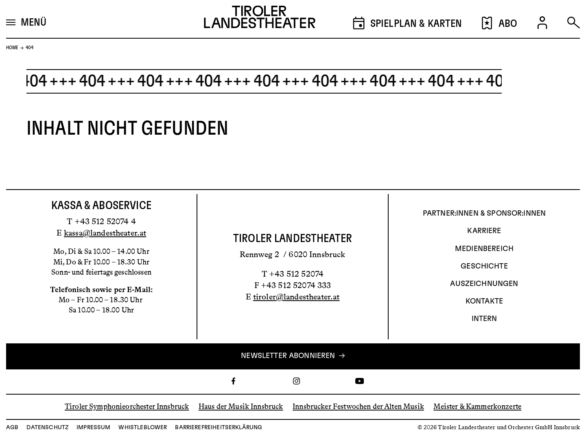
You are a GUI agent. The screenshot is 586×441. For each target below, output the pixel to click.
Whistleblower (142, 427)
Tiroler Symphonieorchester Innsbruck (127, 406)
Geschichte (484, 266)
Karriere (484, 231)
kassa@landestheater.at (105, 233)
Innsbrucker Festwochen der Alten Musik (358, 406)
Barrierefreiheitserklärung (218, 427)
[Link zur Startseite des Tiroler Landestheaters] (260, 19)
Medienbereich (484, 249)
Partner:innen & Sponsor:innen (484, 213)
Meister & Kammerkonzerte (477, 406)
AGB (12, 427)
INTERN (484, 319)
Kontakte (484, 301)
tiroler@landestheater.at (296, 296)
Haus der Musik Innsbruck (241, 406)
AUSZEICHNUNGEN (484, 284)
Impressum (93, 427)
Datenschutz (47, 427)
